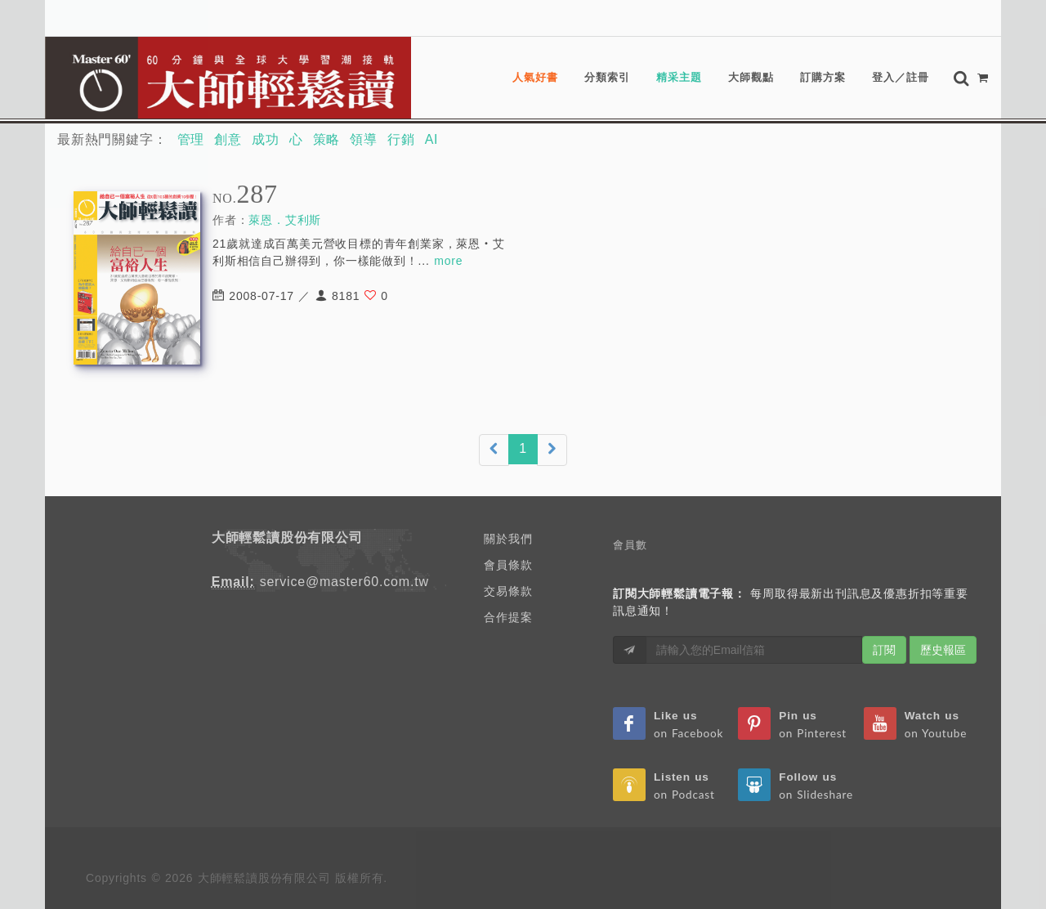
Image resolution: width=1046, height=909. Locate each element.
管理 (191, 139)
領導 (364, 139)
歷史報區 (943, 649)
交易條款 (508, 591)
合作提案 (508, 617)
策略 (327, 139)
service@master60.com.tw (344, 582)
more (448, 260)
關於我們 (508, 538)
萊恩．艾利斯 (284, 219)
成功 (265, 139)
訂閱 (884, 649)
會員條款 (508, 564)
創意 (228, 139)
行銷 (401, 139)
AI (432, 139)
